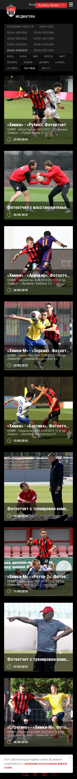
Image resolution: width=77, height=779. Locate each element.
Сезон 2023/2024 (44, 32)
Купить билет (51, 5)
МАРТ (62, 56)
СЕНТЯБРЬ (30, 68)
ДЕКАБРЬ (44, 62)
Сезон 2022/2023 (17, 38)
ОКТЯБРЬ (12, 68)
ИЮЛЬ (10, 56)
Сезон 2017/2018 (44, 50)
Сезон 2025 (47, 26)
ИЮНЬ (23, 56)
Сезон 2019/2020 (44, 44)
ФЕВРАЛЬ (12, 62)
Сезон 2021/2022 (44, 38)
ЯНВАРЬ (28, 62)
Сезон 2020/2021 (17, 44)
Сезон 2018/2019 (17, 50)
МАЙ (35, 56)
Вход (32, 4)
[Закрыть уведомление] (70, 758)
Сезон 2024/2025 (17, 32)
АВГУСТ (46, 68)
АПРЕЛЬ (48, 56)
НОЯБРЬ (60, 62)
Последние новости (20, 26)
